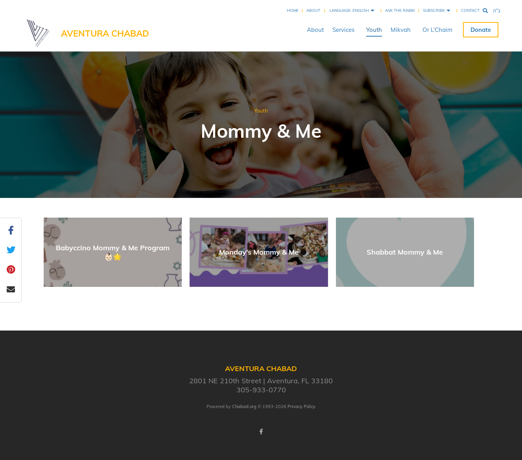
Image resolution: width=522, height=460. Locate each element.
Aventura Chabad (105, 33)
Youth (374, 29)
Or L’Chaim (437, 29)
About (313, 10)
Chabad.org (244, 406)
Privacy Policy (301, 406)
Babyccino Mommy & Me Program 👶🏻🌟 (113, 252)
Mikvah (401, 29)
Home (293, 10)
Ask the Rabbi (400, 10)
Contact (470, 10)
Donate (480, 29)
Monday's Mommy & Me (259, 252)
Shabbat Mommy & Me (405, 252)
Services (343, 29)
